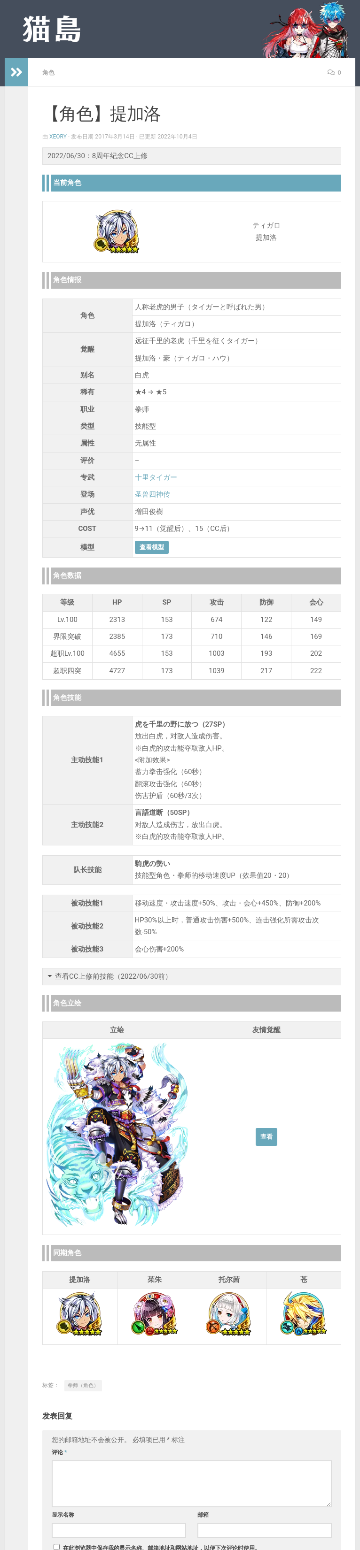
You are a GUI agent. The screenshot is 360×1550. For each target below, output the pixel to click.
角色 (48, 72)
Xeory (58, 136)
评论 (59, 1452)
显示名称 (63, 1514)
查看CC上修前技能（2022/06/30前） (113, 976)
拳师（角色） (83, 1385)
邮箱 (203, 1514)
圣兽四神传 (152, 494)
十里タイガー (156, 477)
